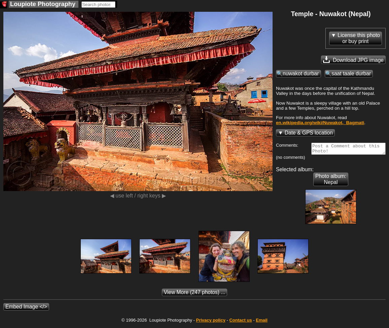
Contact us (240, 322)
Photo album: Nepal (330, 181)
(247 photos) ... (194, 294)
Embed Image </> (26, 309)
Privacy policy (210, 322)
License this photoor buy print (359, 38)
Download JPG (353, 59)
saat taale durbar (351, 73)
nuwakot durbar (301, 73)
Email (262, 322)
